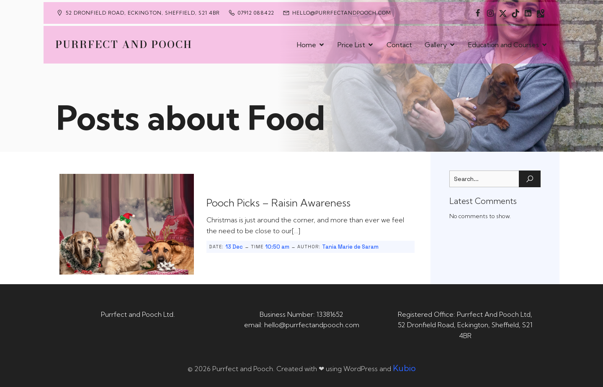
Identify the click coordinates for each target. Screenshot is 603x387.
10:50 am (277, 246)
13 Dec (234, 246)
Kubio (404, 368)
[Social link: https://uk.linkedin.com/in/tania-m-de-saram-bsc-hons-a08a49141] (528, 13)
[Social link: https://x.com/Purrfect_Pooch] (503, 13)
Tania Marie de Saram (350, 246)
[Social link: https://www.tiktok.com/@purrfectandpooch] (515, 13)
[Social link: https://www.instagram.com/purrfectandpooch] (490, 13)
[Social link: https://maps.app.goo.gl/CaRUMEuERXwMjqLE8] (540, 13)
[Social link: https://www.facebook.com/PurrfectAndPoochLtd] (478, 13)
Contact (399, 45)
